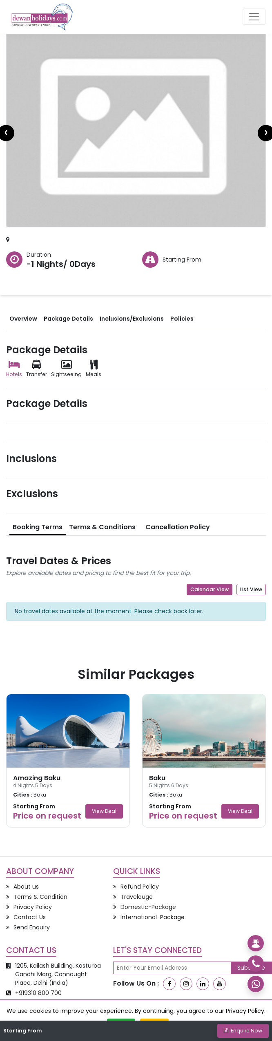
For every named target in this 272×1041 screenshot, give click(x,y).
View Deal (104, 811)
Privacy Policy (245, 1011)
